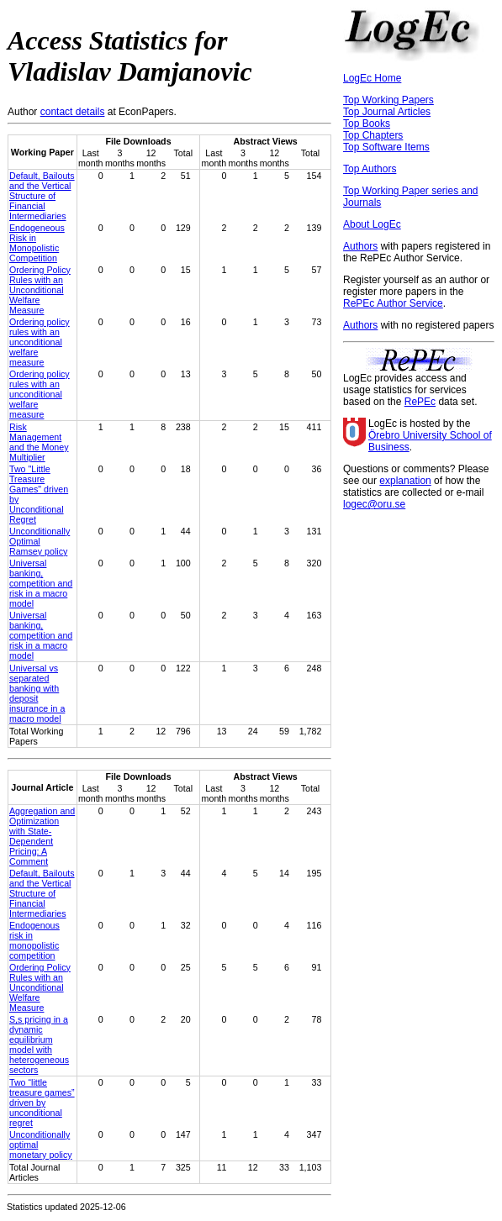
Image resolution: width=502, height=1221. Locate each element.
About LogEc (372, 224)
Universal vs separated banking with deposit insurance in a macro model (37, 693)
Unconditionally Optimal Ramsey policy (39, 541)
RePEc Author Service (393, 303)
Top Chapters (373, 135)
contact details (72, 112)
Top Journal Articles (387, 112)
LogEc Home (372, 78)
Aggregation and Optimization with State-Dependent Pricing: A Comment (42, 836)
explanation (405, 481)
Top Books (366, 123)
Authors (360, 246)
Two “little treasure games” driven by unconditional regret (42, 1102)
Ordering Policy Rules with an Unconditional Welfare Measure (40, 290)
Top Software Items (386, 147)
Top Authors (369, 169)
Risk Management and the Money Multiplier (39, 442)
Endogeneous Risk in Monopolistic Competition (37, 243)
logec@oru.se (374, 504)
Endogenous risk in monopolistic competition (34, 940)
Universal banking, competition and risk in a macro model (40, 583)
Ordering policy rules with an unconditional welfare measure (39, 342)
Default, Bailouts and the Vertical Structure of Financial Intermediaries (42, 196)
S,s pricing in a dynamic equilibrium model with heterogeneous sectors (39, 1044)
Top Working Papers (388, 100)
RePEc (420, 402)
